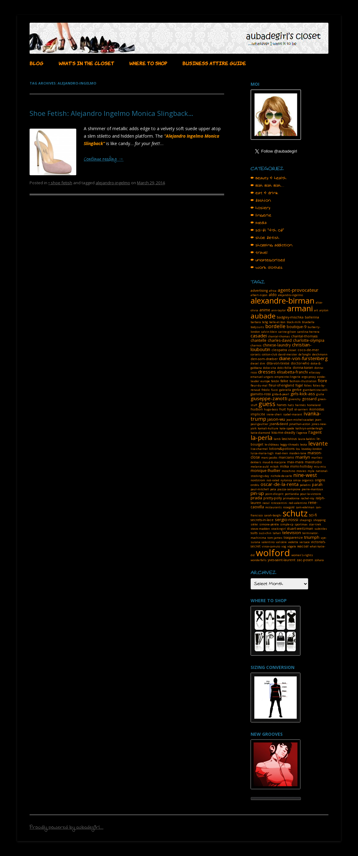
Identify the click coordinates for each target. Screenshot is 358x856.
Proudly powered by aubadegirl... (66, 828)
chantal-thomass (304, 336)
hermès (300, 405)
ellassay (314, 372)
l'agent (315, 432)
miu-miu (320, 467)
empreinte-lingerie (287, 377)
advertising (259, 290)
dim (262, 363)
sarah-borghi (272, 515)
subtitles (320, 529)
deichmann (319, 354)
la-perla (261, 437)
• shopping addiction (271, 245)
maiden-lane (297, 453)
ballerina (312, 317)
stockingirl (278, 529)
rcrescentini (279, 503)
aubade (263, 316)
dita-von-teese (278, 363)
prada (256, 498)
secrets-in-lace (262, 520)
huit (282, 409)
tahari (277, 533)
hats (291, 405)
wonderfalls (258, 560)
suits (254, 533)
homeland (314, 405)
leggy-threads (289, 444)
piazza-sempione (288, 489)
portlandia (292, 494)
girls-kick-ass (302, 393)
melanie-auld (260, 467)
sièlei (254, 524)
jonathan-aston (299, 424)
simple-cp (286, 524)
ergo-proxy (309, 377)
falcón (275, 381)
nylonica (286, 480)
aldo (273, 294)
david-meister (287, 354)
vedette (293, 542)
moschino (288, 471)
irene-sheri (274, 414)
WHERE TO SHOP (148, 63)
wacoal (303, 546)
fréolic (265, 390)
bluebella (308, 322)
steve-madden (260, 529)
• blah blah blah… (267, 185)
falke (284, 381)
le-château (272, 444)
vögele (291, 546)
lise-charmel (259, 449)
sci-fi (313, 515)
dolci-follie (284, 368)
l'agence (301, 433)
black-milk (294, 322)
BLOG (36, 63)
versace (304, 542)
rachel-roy (307, 498)
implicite (258, 414)
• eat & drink (264, 193)
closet (292, 350)
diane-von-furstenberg (303, 358)
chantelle (258, 340)
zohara (319, 560)
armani (300, 308)
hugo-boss (271, 409)
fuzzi (274, 390)
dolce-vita (269, 368)
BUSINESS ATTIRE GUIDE (214, 63)
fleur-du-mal (259, 385)
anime (264, 310)
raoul (266, 503)
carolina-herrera (308, 332)
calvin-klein (269, 332)
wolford (273, 552)
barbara (256, 322)
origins (320, 480)
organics (307, 480)
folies (308, 385)
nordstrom (258, 480)
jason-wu (276, 419)
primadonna (291, 498)
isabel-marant (292, 414)
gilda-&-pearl (280, 394)
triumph (311, 537)
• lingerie (261, 215)
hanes (281, 405)
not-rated (272, 480)
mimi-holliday (301, 466)
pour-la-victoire (310, 494)
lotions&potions (281, 448)
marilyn (302, 457)
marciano (286, 457)
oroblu (255, 485)
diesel (255, 363)
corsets (256, 354)
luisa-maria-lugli (262, 453)
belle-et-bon (277, 322)
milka (284, 466)
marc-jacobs (269, 457)
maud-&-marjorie (274, 462)
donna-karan (303, 367)
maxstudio (313, 462)
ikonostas (316, 409)
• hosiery (260, 208)
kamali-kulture (268, 428)
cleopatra (279, 350)
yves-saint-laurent (281, 560)
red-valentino (298, 503)
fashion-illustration (303, 381)
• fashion (261, 200)
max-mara (295, 462)
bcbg (265, 322)
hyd (290, 409)
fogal (299, 385)
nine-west (305, 474)
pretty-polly (272, 498)
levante (318, 443)
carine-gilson (287, 332)
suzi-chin (265, 533)
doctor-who (300, 363)
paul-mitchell (260, 489)
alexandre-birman (282, 300)
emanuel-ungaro (262, 377)
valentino (268, 542)
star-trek (315, 524)
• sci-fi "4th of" (267, 230)
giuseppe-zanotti (269, 398)
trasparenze (293, 537)
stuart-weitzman (300, 528)
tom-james (274, 538)
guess (267, 404)
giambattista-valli (315, 390)
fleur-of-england (281, 385)
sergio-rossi (286, 519)
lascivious (289, 439)
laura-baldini (306, 439)
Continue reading (104, 159)
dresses (267, 371)
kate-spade (287, 428)
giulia (320, 394)
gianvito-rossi (261, 394)
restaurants (273, 507)
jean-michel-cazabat (300, 420)
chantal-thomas (279, 336)
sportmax (301, 524)
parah (317, 484)
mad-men (281, 453)
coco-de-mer (308, 350)
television (291, 532)
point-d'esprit (274, 494)
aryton (323, 310)
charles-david (280, 340)
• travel (259, 252)
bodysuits (257, 327)
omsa (297, 480)
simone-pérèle (269, 524)
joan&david (279, 424)
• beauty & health (268, 178)
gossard (309, 398)
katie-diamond (260, 433)
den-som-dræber (264, 359)
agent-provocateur (298, 290)
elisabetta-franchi (292, 372)
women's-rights (302, 555)
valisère (281, 542)
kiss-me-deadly (283, 432)
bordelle (275, 326)
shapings (305, 520)
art (316, 310)
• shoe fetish (60, 182)
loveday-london (311, 449)
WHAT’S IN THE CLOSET (86, 63)
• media (259, 223)
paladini (305, 485)
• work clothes (267, 267)
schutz (295, 513)
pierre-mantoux (312, 489)
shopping (319, 520)
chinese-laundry (277, 345)
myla (311, 471)
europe (265, 381)
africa (272, 291)
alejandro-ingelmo (113, 182)
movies (301, 471)
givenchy (295, 399)
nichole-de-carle (281, 476)
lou (298, 449)
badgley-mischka (290, 317)
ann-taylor (278, 310)
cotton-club (269, 354)
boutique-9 (296, 326)
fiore (322, 380)
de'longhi (305, 354)
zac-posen (305, 560)
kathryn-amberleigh (309, 428)
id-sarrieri (301, 409)
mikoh (274, 467)
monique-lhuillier (265, 470)
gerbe (297, 389)
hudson (257, 409)
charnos (256, 345)
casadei (259, 335)
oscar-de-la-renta (280, 484)
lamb (277, 439)
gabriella (285, 390)
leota (303, 444)
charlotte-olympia (308, 340)
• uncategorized (268, 260)
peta (273, 489)
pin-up (257, 493)
